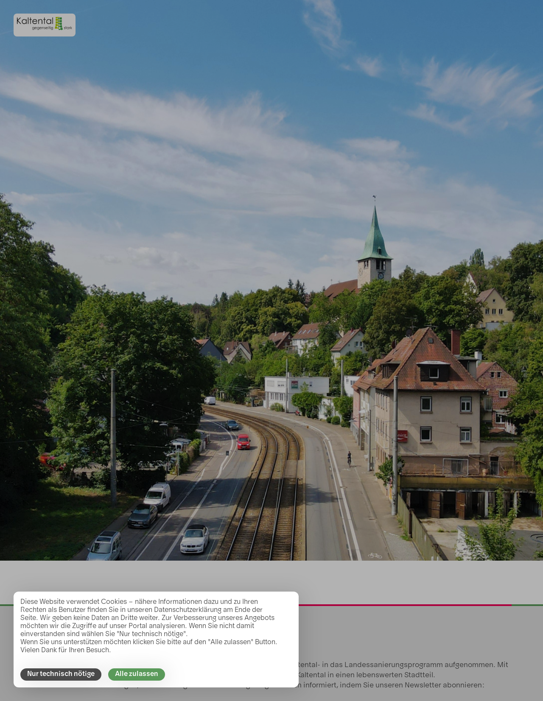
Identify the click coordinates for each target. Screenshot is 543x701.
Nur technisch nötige (61, 674)
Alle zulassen (136, 674)
